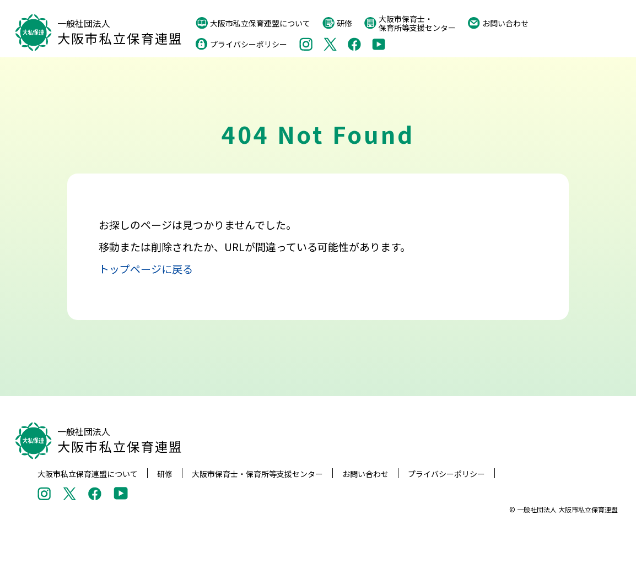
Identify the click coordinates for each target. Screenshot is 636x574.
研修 (337, 23)
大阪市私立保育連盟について (253, 23)
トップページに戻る (146, 268)
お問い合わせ (498, 23)
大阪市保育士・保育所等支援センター (410, 23)
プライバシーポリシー (241, 44)
